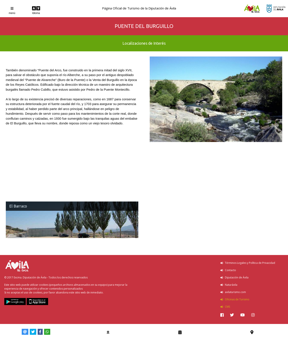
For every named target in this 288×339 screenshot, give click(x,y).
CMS (225, 306)
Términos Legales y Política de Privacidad (247, 263)
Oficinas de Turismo (234, 299)
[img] (222, 315)
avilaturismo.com (233, 292)
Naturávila (228, 285)
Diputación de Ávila (234, 277)
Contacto (228, 270)
